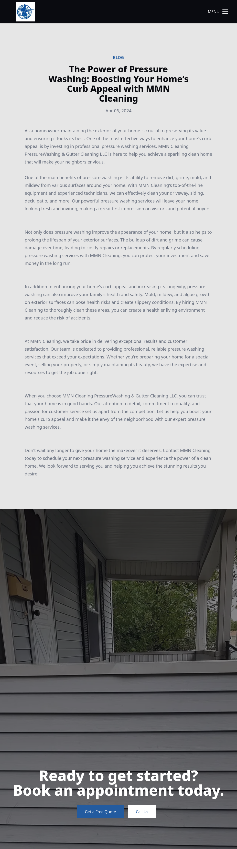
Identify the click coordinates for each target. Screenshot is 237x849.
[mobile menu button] (225, 12)
